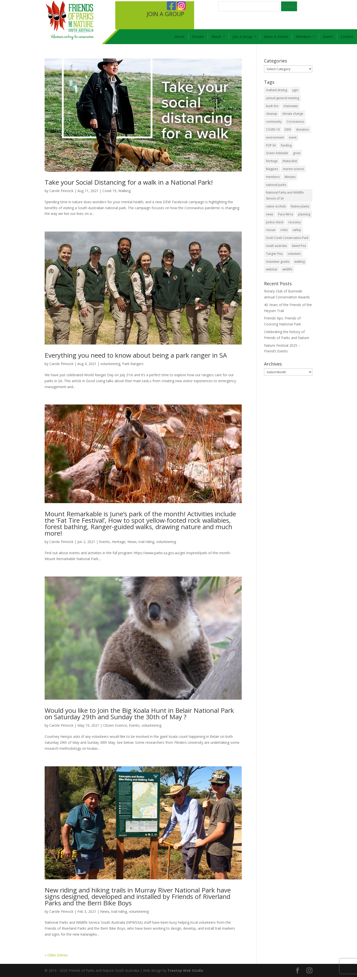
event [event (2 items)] (293, 137)
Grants (328, 36)
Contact (347, 36)
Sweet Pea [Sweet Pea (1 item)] (299, 246)
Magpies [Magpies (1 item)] (272, 169)
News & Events (276, 36)
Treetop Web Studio (185, 970)
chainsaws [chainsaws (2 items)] (290, 106)
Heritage (118, 541)
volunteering (110, 363)
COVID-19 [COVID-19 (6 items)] (273, 129)
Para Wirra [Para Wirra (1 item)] (285, 214)
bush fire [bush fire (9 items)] (272, 106)
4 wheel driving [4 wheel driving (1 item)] (276, 90)
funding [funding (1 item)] (286, 145)
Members (303, 36)
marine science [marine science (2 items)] (293, 169)
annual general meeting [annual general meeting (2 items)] (282, 98)
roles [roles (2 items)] (284, 230)
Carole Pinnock (61, 190)
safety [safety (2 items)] (297, 230)
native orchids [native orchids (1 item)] (276, 206)
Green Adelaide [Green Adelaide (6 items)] (277, 153)
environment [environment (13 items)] (275, 137)
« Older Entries (56, 955)
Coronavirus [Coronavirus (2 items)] (295, 121)
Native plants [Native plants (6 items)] (300, 206)
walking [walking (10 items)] (299, 261)
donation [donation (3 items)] (302, 129)
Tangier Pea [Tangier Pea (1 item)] (274, 254)
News (132, 541)
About (216, 36)
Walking (124, 190)
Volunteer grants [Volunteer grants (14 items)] (277, 261)
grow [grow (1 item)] (296, 153)
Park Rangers (133, 363)
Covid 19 (109, 190)
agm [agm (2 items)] (295, 90)
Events (104, 541)
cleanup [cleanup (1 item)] (271, 114)
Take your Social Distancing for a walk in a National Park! (129, 182)
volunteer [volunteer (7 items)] (294, 254)
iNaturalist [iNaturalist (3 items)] (290, 161)
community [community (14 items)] (274, 121)
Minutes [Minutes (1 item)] (290, 177)
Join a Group (242, 36)
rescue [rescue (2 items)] (270, 230)
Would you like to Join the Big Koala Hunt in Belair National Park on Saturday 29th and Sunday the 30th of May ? (139, 713)
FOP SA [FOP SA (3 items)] (271, 145)
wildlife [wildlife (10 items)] (287, 269)
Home (179, 36)
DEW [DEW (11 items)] (288, 129)
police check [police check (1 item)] (274, 222)
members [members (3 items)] (273, 177)
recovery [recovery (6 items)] (294, 222)
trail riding (146, 541)
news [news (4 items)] (269, 214)
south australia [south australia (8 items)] (276, 246)
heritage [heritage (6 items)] (272, 161)
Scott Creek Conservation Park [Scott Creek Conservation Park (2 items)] (287, 238)
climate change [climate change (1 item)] (292, 114)
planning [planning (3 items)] (304, 214)
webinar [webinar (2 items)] (271, 269)
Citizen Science (115, 725)
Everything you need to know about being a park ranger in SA (136, 355)
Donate (198, 36)
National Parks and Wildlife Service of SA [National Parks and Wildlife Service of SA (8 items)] (285, 195)
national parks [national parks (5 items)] (276, 185)
